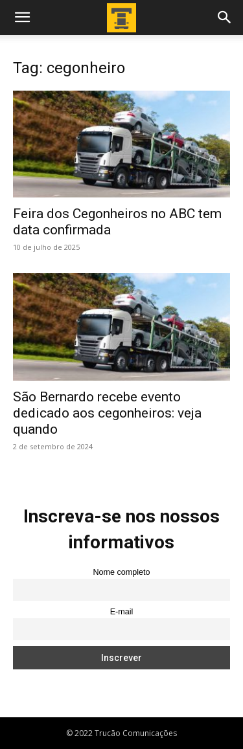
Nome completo (121, 572)
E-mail (121, 611)
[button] (22, 17)
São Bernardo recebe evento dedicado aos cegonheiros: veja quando (107, 413)
